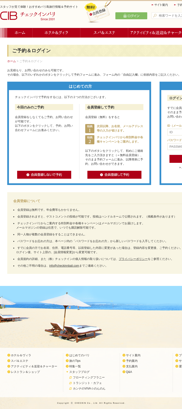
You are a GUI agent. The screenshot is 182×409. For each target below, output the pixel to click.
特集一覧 (75, 366)
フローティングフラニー (89, 377)
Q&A (129, 372)
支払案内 (132, 366)
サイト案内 (160, 5)
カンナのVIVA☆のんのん (89, 388)
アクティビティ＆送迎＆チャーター (34, 366)
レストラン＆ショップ (25, 372)
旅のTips (74, 361)
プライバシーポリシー (133, 259)
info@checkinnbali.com (64, 265)
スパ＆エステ (104, 33)
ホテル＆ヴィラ (56, 33)
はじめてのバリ (79, 355)
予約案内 (132, 361)
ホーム (20, 33)
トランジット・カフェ (87, 383)
